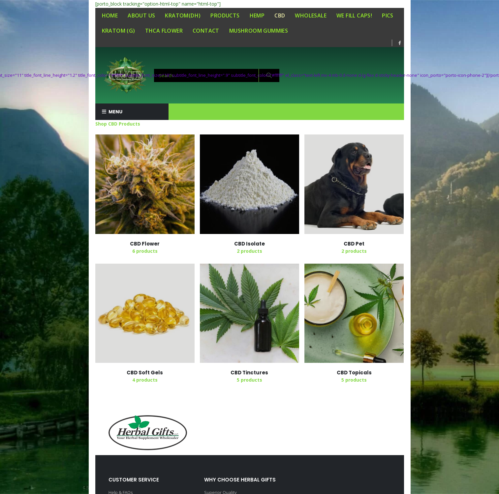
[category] (145, 184)
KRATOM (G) (118, 30)
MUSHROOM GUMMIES (258, 30)
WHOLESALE (311, 15)
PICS (387, 15)
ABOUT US (141, 15)
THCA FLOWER (164, 30)
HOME (110, 15)
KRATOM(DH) (183, 15)
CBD (279, 15)
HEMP (257, 15)
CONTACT (206, 30)
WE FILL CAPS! (354, 15)
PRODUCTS (224, 15)
